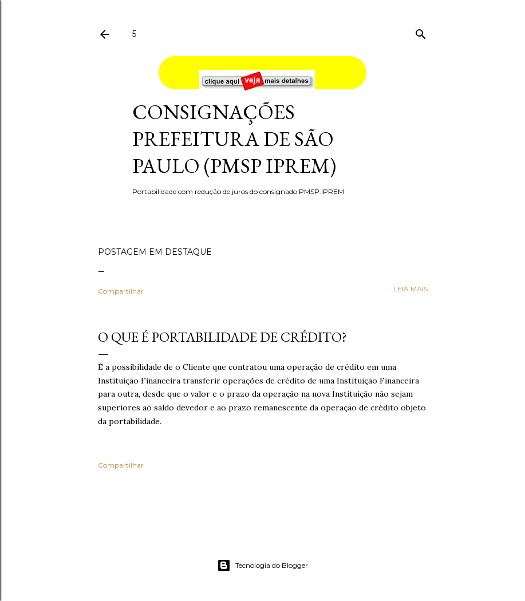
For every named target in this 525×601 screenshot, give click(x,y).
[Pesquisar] (421, 32)
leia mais (410, 288)
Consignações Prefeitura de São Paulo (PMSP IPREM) (234, 138)
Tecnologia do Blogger (262, 565)
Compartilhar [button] (121, 291)
